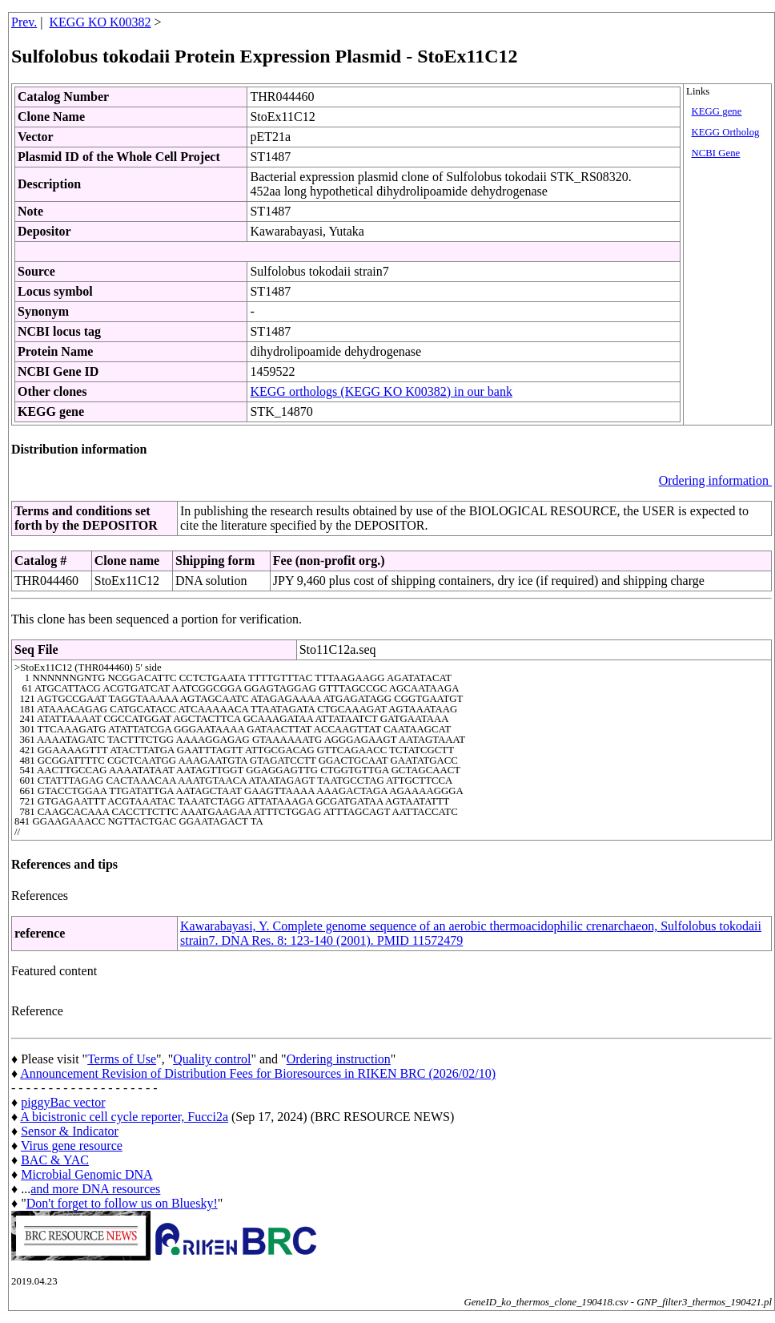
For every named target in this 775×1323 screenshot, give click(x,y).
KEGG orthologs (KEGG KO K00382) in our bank (381, 391)
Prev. (24, 22)
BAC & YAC (55, 1160)
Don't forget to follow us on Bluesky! (122, 1203)
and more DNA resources (95, 1189)
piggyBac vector (63, 1102)
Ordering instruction (339, 1059)
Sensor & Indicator (69, 1131)
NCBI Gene (716, 153)
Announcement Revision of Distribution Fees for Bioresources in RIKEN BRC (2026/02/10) (258, 1073)
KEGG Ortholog (726, 132)
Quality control (212, 1059)
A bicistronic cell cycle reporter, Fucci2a (124, 1116)
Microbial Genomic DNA (86, 1174)
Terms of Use (121, 1059)
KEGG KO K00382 (100, 22)
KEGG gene (717, 111)
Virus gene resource (71, 1145)
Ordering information (715, 480)
